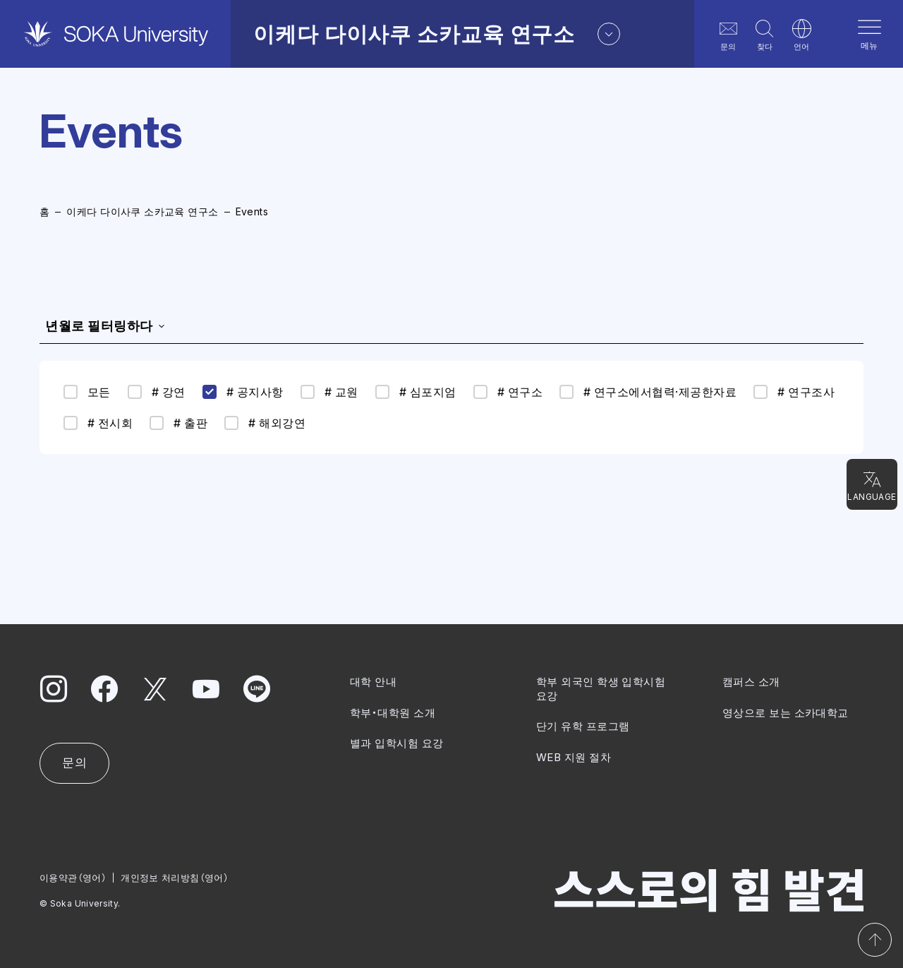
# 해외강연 (265, 423)
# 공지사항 (243, 392)
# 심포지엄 (415, 392)
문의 (728, 34)
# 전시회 (98, 423)
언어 (801, 34)
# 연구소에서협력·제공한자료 (648, 392)
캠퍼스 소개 (751, 681)
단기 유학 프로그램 (583, 726)
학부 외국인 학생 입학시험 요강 (600, 689)
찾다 (764, 34)
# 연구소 (508, 392)
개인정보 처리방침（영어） (175, 877)
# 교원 (329, 392)
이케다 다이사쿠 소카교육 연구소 (142, 211)
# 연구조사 (794, 392)
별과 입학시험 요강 (397, 743)
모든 (87, 392)
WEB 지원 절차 (573, 756)
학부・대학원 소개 (392, 712)
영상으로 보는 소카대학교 (785, 712)
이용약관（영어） (73, 877)
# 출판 (178, 423)
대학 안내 (373, 681)
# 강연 (157, 392)
